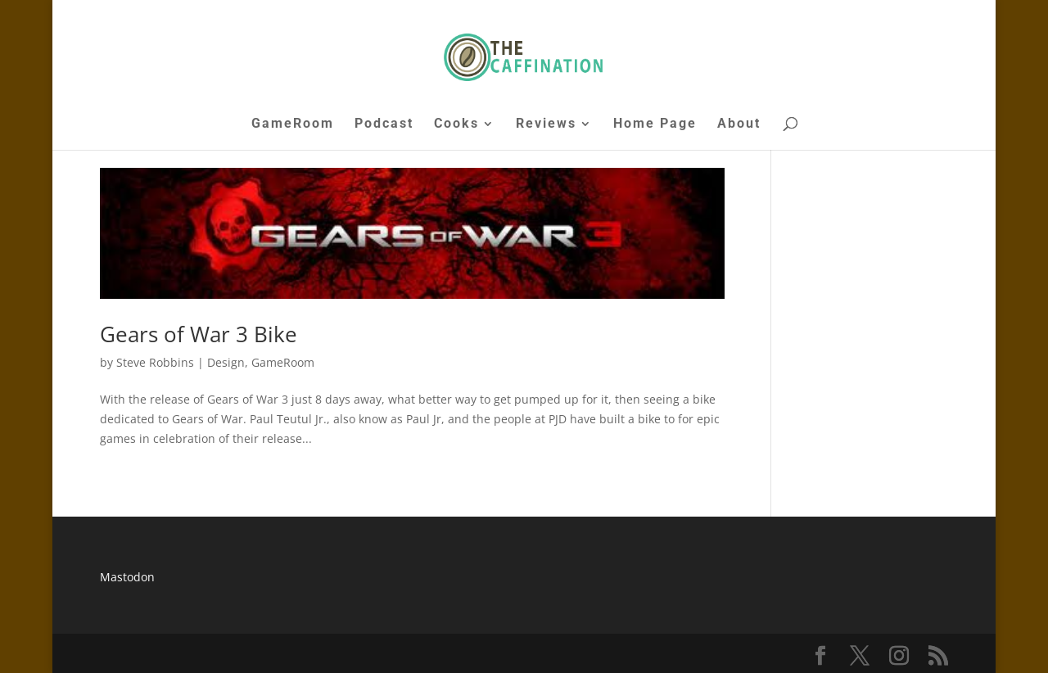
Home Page (655, 124)
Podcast (384, 124)
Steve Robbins (155, 362)
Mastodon (127, 577)
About (739, 124)
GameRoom (292, 124)
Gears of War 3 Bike (198, 334)
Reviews (546, 124)
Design (226, 362)
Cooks (456, 124)
